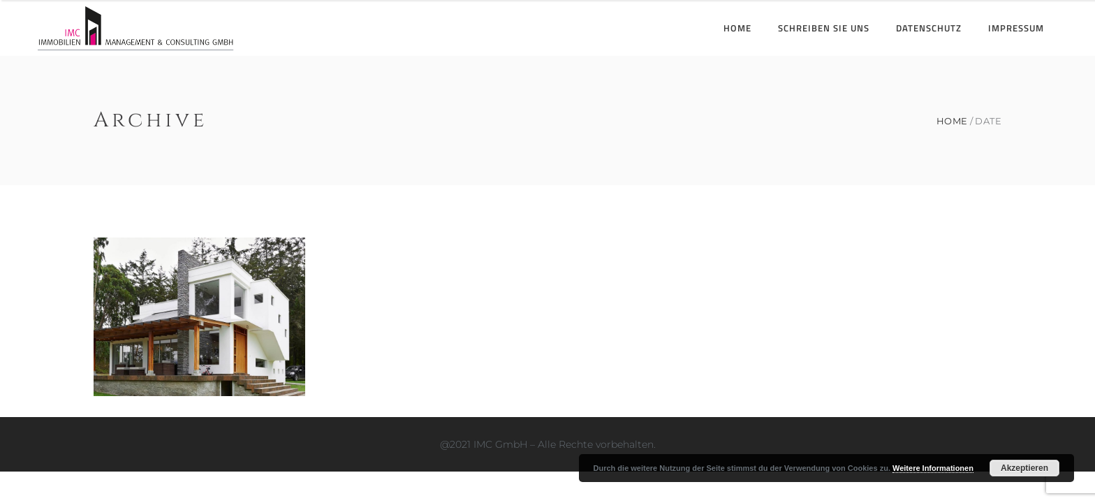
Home (952, 121)
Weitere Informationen (932, 468)
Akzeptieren (1024, 468)
